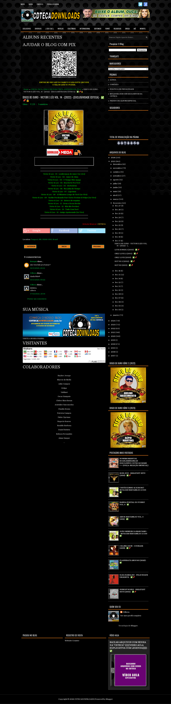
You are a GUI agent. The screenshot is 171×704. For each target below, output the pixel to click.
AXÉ (135, 28)
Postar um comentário (36, 299)
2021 (113, 332)
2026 (113, 158)
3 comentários (43, 104)
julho (115, 184)
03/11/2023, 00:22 (37, 280)
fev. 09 (118, 294)
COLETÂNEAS (72, 28)
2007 (113, 356)
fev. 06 (118, 302)
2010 (113, 348)
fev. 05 (118, 306)
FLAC (79, 89)
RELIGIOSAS (117, 28)
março (116, 199)
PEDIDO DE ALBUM (53, 4)
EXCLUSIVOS (27, 28)
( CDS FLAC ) (50, 28)
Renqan (33, 261)
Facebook (60, 231)
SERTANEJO (97, 28)
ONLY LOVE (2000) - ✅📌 (126, 257)
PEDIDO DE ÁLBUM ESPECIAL (123, 101)
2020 (113, 336)
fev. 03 (118, 310)
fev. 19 (118, 233)
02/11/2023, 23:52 (37, 268)
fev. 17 (118, 241)
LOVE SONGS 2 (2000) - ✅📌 (127, 250)
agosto (116, 180)
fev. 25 (118, 213)
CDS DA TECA (36, 89)
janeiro (116, 315)
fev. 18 (118, 237)
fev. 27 (118, 206)
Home (26, 89)
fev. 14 (118, 279)
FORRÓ (107, 28)
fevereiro (117, 203)
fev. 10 (118, 290)
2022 (113, 328)
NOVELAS (61, 28)
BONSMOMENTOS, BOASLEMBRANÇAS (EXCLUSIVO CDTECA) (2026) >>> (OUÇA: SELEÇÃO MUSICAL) (134, 462)
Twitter (87, 231)
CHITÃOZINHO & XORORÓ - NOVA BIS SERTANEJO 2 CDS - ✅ (133, 490)
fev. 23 (118, 218)
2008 (113, 352)
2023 (113, 325)
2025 (113, 161)
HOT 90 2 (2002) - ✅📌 (125, 261)
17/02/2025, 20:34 (37, 294)
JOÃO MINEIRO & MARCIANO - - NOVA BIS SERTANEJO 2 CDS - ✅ (134, 533)
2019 (113, 340)
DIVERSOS (38, 28)
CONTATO (114, 84)
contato (40, 4)
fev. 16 (118, 271)
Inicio (23, 4)
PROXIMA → (98, 246)
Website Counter (72, 641)
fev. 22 (118, 221)
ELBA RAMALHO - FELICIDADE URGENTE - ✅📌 (134, 576)
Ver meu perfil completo (130, 616)
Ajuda (31, 4)
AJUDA (113, 80)
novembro (117, 168)
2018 (113, 344)
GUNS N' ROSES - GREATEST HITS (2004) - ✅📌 (132, 590)
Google (32, 231)
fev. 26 (118, 210)
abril (115, 195)
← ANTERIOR (30, 246)
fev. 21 (118, 225)
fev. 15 (118, 275)
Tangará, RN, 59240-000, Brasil (44, 239)
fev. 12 (118, 282)
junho (115, 187)
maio (115, 191)
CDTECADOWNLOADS (84, 699)
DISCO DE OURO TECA (53, 89)
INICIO (64, 246)
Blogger (134, 626)
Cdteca (33, 273)
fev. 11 (118, 286)
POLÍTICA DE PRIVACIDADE (122, 89)
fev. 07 (118, 298)
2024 (113, 321)
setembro (117, 176)
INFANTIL (143, 28)
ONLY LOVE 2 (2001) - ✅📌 (126, 254)
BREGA (127, 28)
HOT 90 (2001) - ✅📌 (124, 265)
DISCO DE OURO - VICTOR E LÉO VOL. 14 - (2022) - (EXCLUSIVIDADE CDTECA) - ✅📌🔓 (63, 99)
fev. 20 (118, 229)
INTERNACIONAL (85, 28)
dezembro (117, 164)
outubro (116, 172)
